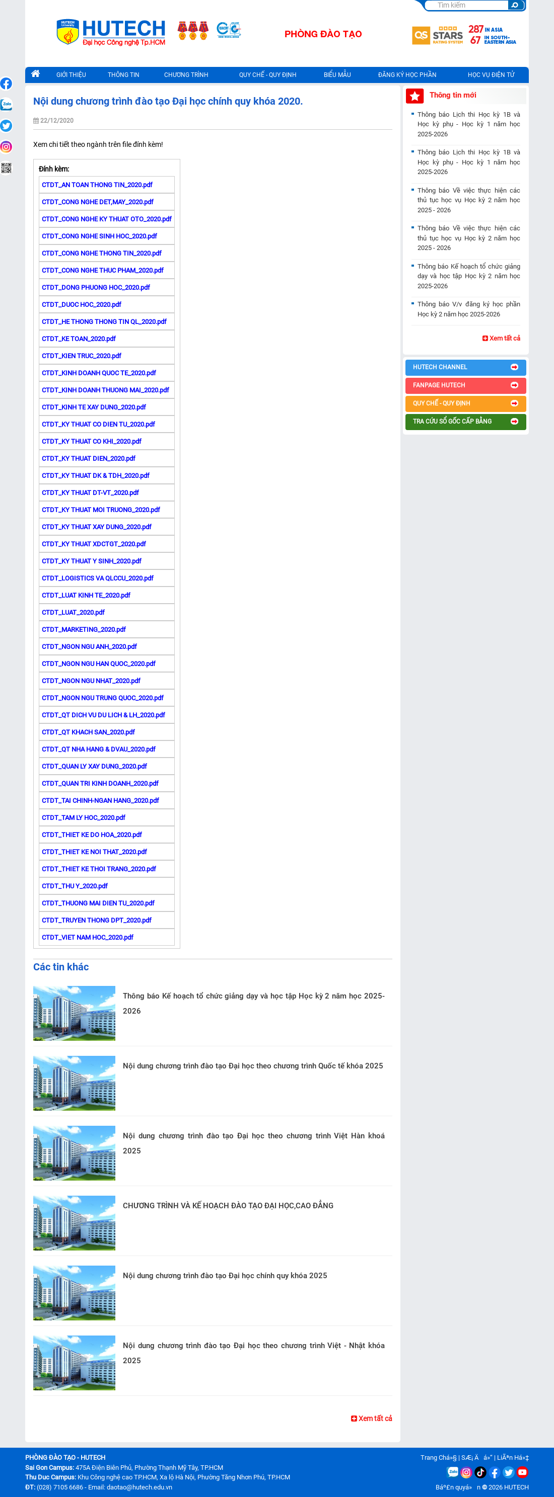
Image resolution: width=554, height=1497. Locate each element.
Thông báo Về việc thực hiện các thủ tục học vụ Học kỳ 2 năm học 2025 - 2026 (469, 200)
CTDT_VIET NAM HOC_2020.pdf (87, 937)
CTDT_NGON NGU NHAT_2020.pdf (91, 681)
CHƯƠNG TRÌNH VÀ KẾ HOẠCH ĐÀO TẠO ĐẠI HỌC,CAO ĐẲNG (228, 1205)
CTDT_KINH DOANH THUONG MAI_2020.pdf (105, 390)
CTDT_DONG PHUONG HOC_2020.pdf (96, 287)
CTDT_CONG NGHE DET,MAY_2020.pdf (98, 202)
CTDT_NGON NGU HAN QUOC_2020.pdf (99, 664)
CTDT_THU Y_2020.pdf (75, 886)
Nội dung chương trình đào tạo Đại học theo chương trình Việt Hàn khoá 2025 (254, 1143)
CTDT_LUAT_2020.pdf (73, 612)
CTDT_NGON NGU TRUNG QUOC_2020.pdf (103, 698)
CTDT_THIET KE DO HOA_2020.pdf (92, 835)
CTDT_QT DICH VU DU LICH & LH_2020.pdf (103, 715)
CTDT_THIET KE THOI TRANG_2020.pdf (99, 869)
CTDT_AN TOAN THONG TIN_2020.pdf (97, 185)
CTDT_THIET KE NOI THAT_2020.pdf (94, 852)
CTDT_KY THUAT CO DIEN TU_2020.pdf (98, 424)
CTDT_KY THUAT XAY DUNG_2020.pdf (97, 527)
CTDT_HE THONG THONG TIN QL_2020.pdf (104, 321)
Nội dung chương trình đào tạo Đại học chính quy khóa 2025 (225, 1275)
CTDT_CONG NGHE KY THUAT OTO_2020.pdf (107, 219)
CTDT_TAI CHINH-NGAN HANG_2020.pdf (100, 800)
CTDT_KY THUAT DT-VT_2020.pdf (90, 492)
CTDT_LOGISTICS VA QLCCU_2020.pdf (98, 578)
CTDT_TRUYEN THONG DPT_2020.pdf (97, 920)
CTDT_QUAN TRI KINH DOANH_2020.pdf (100, 783)
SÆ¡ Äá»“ (477, 1457)
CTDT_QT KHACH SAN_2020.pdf (88, 732)
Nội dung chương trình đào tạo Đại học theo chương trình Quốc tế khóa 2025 (253, 1065)
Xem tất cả (371, 1419)
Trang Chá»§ (439, 1457)
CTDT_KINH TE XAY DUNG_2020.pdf (94, 407)
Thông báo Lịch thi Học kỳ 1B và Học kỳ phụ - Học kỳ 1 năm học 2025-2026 (469, 124)
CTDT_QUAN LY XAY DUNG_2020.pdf (94, 766)
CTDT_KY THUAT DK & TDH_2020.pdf (96, 475)
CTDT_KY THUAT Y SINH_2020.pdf (92, 561)
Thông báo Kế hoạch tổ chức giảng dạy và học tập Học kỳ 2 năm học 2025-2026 (254, 1003)
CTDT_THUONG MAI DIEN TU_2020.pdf (98, 903)
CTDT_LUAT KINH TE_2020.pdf (86, 595)
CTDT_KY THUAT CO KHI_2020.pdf (92, 441)
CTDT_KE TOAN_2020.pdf (79, 339)
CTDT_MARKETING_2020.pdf (84, 629)
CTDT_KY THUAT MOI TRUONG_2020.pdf (101, 510)
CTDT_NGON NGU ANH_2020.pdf (89, 646)
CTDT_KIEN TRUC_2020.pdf (81, 356)
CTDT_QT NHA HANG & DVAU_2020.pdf (99, 749)
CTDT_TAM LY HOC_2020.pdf (83, 817)
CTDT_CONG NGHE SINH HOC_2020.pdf (99, 236)
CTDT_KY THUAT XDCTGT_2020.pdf (94, 544)
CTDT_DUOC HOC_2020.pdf (81, 304)
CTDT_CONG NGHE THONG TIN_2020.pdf (102, 253)
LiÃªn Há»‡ (513, 1457)
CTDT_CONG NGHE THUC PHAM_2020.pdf (103, 270)
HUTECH (516, 1487)
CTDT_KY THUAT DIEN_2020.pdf (88, 458)
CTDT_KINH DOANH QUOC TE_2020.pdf (99, 373)
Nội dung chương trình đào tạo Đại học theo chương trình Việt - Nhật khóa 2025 (254, 1353)
